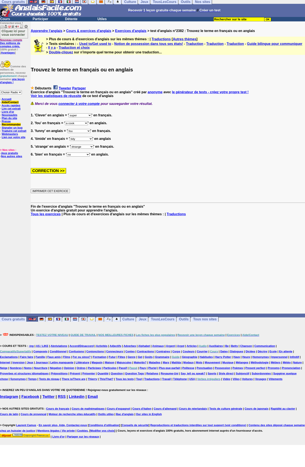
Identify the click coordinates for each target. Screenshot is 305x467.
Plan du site (9, 118)
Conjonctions (95, 351)
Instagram (9, 397)
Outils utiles (106, 414)
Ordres (81, 368)
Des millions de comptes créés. (11, 43)
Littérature (82, 362)
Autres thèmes (184, 39)
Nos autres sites (11, 156)
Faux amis (54, 357)
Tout (139, 379)
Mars (166, 362)
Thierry (92, 379)
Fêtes (121, 357)
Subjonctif (242, 373)
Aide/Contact (9, 102)
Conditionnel (58, 351)
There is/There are (74, 379)
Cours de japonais (257, 408)
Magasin (97, 362)
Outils (184, 319)
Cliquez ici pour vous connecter (13, 32)
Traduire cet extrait (14, 130)
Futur (112, 357)
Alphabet (144, 345)
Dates (224, 351)
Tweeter (65, 88)
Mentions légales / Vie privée (56, 430)
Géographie (189, 357)
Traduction (194, 44)
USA (192, 379)
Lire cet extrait (11, 108)
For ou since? (82, 357)
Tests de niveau (49, 379)
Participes (94, 368)
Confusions (76, 351)
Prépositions (59, 373)
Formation (100, 357)
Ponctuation (204, 368)
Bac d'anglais (125, 414)
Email (93, 397)
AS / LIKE (42, 345)
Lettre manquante (61, 362)
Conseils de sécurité (135, 425)
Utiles (102, 19)
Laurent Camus (26, 425)
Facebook (30, 397)
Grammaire (162, 357)
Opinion (69, 368)
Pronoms (274, 368)
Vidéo (226, 379)
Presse (6, 121)
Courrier (202, 351)
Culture (128, 319)
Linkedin (77, 397)
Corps (176, 351)
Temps (32, 379)
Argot (180, 345)
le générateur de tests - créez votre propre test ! (210, 92)
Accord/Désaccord (81, 345)
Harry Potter (223, 357)
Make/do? (140, 362)
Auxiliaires (216, 345)
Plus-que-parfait (169, 368)
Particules (109, 368)
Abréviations (59, 345)
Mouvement (212, 362)
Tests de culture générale (225, 408)
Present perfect (255, 368)
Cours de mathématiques (88, 408)
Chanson (246, 345)
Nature (297, 362)
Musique (228, 362)
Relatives (152, 373)
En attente (286, 351)
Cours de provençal (33, 414)
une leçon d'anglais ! (12, 81)
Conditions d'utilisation (104, 425)
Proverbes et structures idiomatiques (24, 373)
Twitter (48, 397)
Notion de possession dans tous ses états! (148, 44)
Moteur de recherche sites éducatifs (72, 414)
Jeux (142, 319)
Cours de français (57, 408)
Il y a (52, 47)
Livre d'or (8, 111)
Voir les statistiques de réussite (56, 96)
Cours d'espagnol (118, 408)
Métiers (276, 362)
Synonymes (18, 379)
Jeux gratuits (9, 153)
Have (236, 357)
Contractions (145, 351)
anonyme (155, 92)
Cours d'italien (141, 408)
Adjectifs (115, 345)
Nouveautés (9, 115)
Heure (246, 357)
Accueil (6, 99)
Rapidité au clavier (283, 408)
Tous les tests (125, 379)
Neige (3, 368)
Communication (264, 345)
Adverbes (129, 345)
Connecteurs (114, 351)
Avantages (8, 52)
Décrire (262, 351)
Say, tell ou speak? (193, 373)
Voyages (260, 379)
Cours (5, 19)
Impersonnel (279, 357)
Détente (71, 19)
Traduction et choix (74, 47)
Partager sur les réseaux (83, 436)
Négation (56, 368)
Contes (130, 351)
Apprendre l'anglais (46, 31)
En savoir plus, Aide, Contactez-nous (63, 425)
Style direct (226, 373)
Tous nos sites (205, 319)
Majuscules (124, 362)
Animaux (158, 345)
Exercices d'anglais (130, 31)
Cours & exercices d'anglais (88, 31)
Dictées (250, 351)
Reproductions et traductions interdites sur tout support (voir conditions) (198, 425)
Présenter (88, 373)
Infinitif (294, 357)
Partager (79, 88)
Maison (109, 362)
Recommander (11, 124)
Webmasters (10, 134)
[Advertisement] (168, 265)
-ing (31, 345)
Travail (166, 379)
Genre (132, 357)
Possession (222, 368)
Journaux (42, 362)
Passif (123, 368)
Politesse (188, 368)
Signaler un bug (12, 127)
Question (117, 373)
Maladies (155, 362)
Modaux (188, 362)
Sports (212, 373)
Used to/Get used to (95, 44)
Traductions (161, 39)
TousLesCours (163, 319)
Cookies (82, 430)
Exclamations (9, 357)
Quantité (103, 373)
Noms (28, 368)
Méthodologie (260, 362)
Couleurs (188, 351)
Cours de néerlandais (193, 408)
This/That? (106, 379)
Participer (40, 19)
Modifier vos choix (102, 430)
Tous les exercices (46, 214)
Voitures (247, 379)
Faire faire (26, 357)
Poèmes (237, 368)
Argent (170, 345)
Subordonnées (261, 373)
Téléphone (180, 379)
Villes (236, 379)
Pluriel (152, 368)
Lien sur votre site (13, 137)
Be (227, 345)
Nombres (16, 368)
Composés (40, 351)
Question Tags (134, 373)
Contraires (163, 351)
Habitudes (206, 357)
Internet (5, 362)
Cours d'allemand (165, 408)
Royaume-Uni (170, 373)
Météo (287, 362)
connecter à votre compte (79, 104)
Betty (234, 345)
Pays (143, 368)
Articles (192, 345)
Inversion (18, 362)
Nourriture (41, 368)
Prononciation (291, 368)
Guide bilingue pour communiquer (274, 44)
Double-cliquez (61, 52)
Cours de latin (9, 414)
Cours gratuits (13, 319)
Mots (199, 362)
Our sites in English (149, 414)
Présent (75, 373)
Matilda (176, 362)
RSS (62, 397)
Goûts (149, 357)
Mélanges (242, 362)
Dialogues (236, 351)
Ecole (273, 351)
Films (66, 357)
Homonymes (260, 357)
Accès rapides (10, 105)
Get (140, 357)
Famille (40, 357)
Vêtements (276, 379)
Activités (101, 345)
